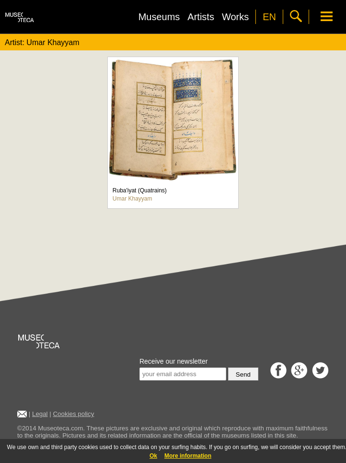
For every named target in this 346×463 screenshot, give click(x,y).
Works (235, 17)
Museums (159, 17)
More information (187, 455)
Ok (153, 455)
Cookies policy (73, 413)
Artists (200, 17)
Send (243, 374)
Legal (40, 413)
